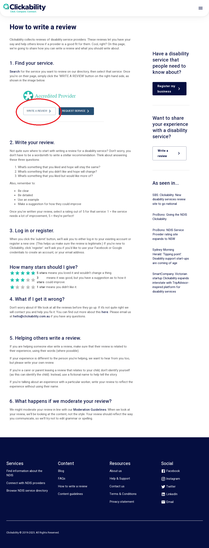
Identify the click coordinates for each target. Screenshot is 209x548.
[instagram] (170, 479)
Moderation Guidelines (89, 409)
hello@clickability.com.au (31, 316)
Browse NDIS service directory (27, 490)
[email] (167, 502)
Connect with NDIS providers (25, 483)
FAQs (61, 478)
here (105, 312)
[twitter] (168, 486)
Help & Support (120, 478)
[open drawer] (200, 8)
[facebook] (170, 471)
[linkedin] (169, 494)
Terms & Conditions (123, 494)
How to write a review (72, 486)
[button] (169, 88)
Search (15, 71)
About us (116, 471)
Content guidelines (70, 494)
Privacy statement (122, 501)
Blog (61, 471)
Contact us (117, 486)
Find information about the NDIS (24, 473)
